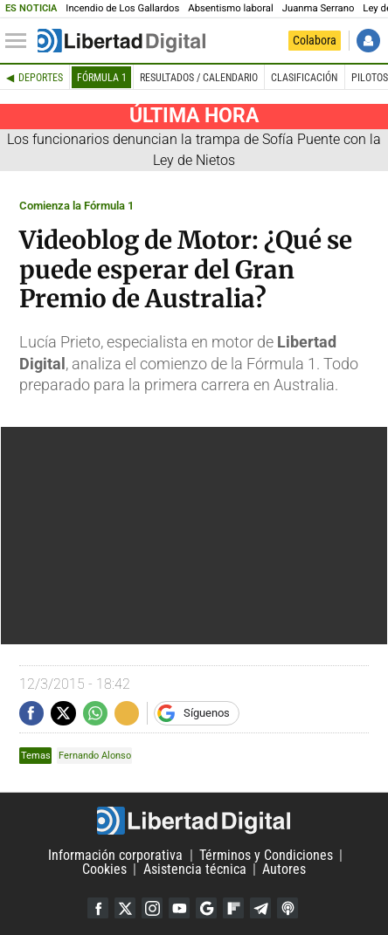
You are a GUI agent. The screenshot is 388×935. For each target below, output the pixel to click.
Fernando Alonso (95, 755)
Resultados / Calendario (199, 78)
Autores (284, 869)
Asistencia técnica (194, 869)
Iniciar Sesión (368, 40)
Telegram (260, 907)
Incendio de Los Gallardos (122, 8)
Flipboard (233, 907)
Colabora (314, 40)
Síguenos (207, 712)
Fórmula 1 (102, 78)
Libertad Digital (194, 821)
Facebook (97, 907)
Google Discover (206, 907)
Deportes (40, 78)
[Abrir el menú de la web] (20, 41)
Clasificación (304, 78)
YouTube (179, 907)
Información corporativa (115, 855)
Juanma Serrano (318, 8)
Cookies (104, 869)
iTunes (287, 907)
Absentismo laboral (230, 8)
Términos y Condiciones (266, 855)
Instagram (152, 907)
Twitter (124, 907)
